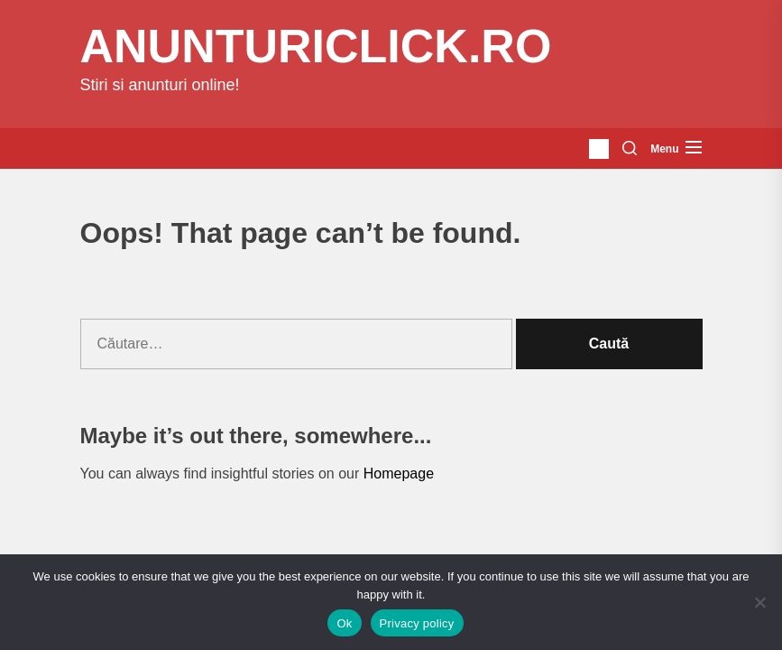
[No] (759, 602)
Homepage (398, 473)
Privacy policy (417, 623)
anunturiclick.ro (316, 46)
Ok (344, 623)
